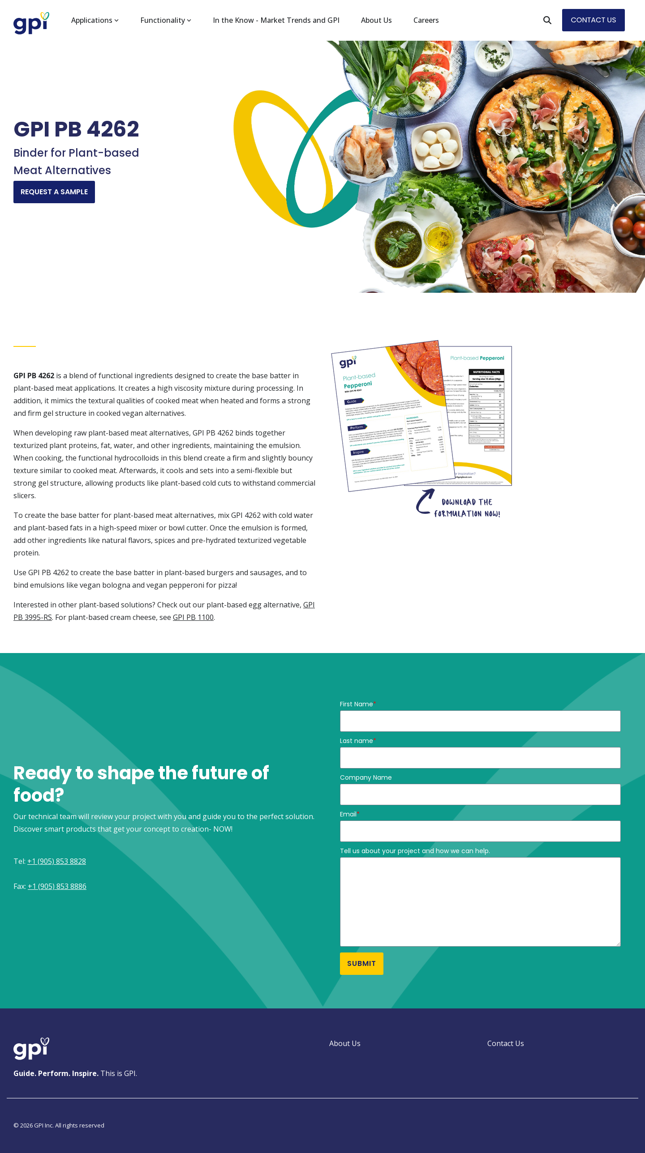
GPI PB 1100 (193, 617)
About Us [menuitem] (345, 1043)
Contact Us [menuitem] (505, 1043)
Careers (426, 20)
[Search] (547, 20)
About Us (376, 20)
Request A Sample (54, 192)
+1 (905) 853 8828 (56, 861)
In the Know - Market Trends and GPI (276, 20)
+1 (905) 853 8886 (57, 886)
